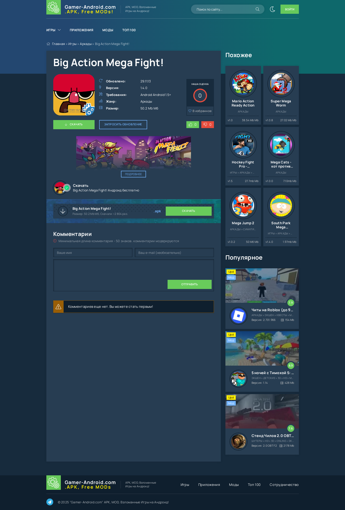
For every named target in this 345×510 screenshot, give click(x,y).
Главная (58, 44)
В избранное (202, 111)
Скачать (76, 124)
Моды (107, 30)
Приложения (81, 30)
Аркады (86, 44)
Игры (51, 30)
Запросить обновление (123, 124)
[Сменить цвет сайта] (272, 9)
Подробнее (133, 174)
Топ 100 (129, 30)
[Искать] (257, 9)
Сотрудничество (284, 484)
